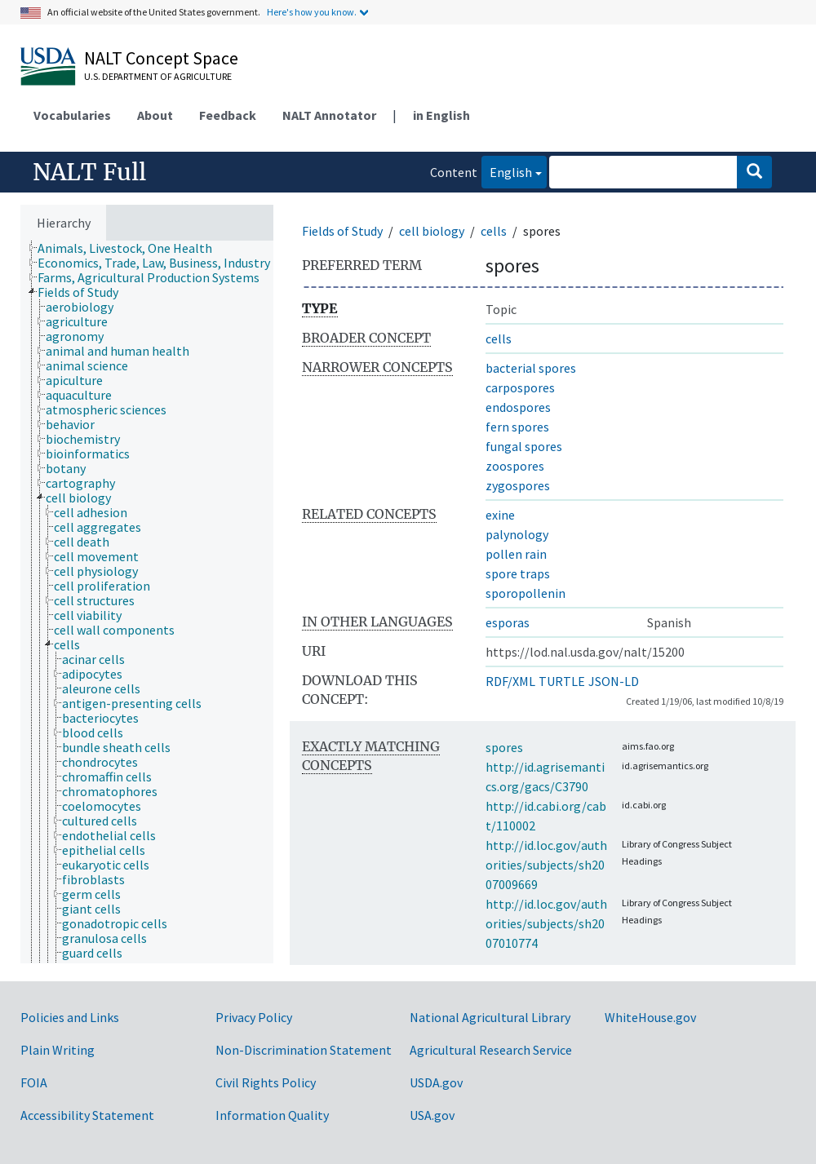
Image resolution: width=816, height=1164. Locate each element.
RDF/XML (510, 681)
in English (441, 115)
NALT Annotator (329, 115)
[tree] (146, 602)
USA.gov (432, 1115)
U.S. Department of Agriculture (158, 76)
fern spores (517, 426)
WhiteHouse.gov (650, 1017)
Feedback (227, 115)
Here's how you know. (312, 12)
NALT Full (89, 172)
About (155, 115)
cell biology (431, 231)
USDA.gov (436, 1082)
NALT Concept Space (161, 57)
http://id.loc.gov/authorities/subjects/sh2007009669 (546, 864)
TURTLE (562, 681)
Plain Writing (57, 1050)
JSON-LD (613, 681)
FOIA (33, 1082)
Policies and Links (69, 1017)
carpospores (520, 387)
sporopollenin (525, 593)
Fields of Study (342, 231)
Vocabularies (72, 115)
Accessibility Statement (87, 1115)
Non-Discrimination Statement (303, 1050)
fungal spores (524, 446)
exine (500, 515)
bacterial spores (531, 368)
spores (504, 747)
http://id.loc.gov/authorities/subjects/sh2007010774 (546, 923)
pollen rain (516, 554)
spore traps (518, 573)
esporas (508, 622)
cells (494, 231)
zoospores (515, 466)
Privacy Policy (253, 1017)
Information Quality (272, 1115)
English (506, 171)
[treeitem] (132, 248)
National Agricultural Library (490, 1017)
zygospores (518, 485)
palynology (517, 534)
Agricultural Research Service (491, 1050)
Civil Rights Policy (265, 1082)
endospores (518, 407)
